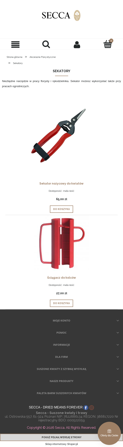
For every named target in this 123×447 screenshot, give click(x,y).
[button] (15, 44)
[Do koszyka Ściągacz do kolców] (61, 303)
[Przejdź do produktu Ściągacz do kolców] (61, 243)
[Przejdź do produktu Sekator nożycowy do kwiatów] (61, 136)
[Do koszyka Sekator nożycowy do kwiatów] (61, 209)
